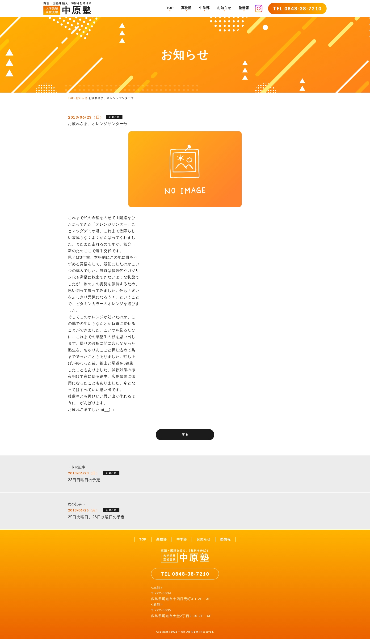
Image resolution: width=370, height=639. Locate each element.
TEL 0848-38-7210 (297, 8)
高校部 (186, 8)
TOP (170, 8)
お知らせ (224, 8)
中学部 (204, 8)
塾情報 (244, 8)
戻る (185, 435)
